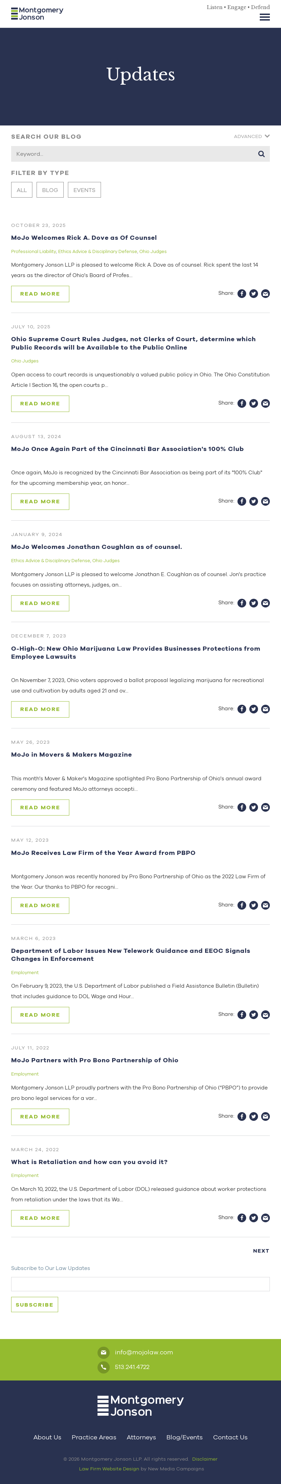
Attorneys (141, 1437)
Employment (25, 972)
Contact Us (230, 1437)
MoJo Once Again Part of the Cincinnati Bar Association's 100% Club (127, 448)
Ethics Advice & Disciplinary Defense (97, 251)
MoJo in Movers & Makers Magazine (71, 754)
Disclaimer (205, 1459)
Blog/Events (184, 1437)
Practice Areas (94, 1437)
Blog (50, 190)
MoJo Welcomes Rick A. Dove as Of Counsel (84, 237)
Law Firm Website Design (109, 1468)
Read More (40, 293)
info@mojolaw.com (135, 1353)
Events (84, 190)
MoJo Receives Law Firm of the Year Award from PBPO (103, 852)
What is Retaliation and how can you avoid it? (89, 1161)
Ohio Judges (153, 251)
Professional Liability (33, 251)
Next (261, 1251)
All (22, 190)
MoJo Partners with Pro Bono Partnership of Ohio (95, 1060)
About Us (47, 1437)
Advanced (252, 136)
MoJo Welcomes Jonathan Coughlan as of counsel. (96, 546)
